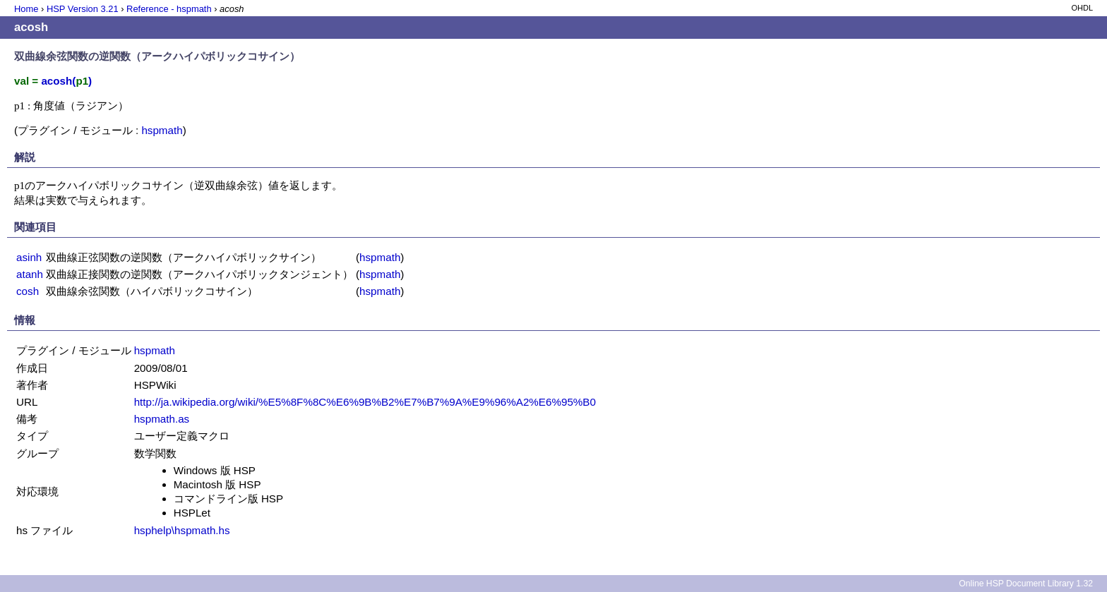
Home (26, 9)
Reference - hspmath (169, 9)
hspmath (161, 130)
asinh (29, 257)
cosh (27, 291)
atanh (29, 274)
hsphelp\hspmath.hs (182, 530)
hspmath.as (162, 419)
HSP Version (83, 9)
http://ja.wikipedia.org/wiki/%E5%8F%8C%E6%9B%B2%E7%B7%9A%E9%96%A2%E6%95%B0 (365, 402)
